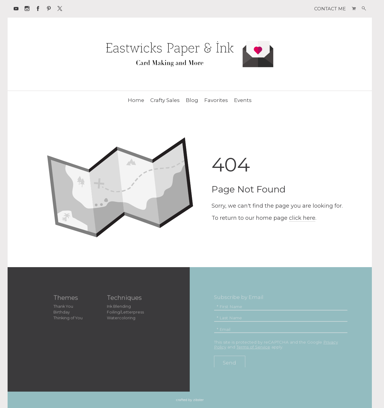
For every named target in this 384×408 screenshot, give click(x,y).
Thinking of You (68, 318)
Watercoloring (121, 318)
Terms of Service (253, 347)
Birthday (61, 313)
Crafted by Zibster (190, 400)
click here (302, 218)
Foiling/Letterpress (125, 313)
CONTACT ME (330, 9)
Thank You (63, 307)
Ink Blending (119, 307)
